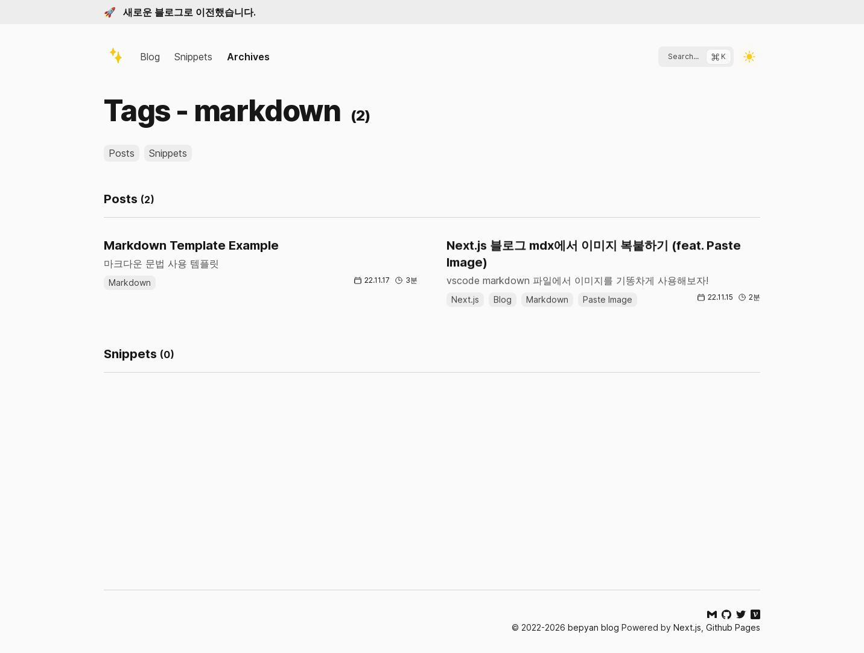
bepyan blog (593, 627)
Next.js (687, 627)
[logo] (116, 55)
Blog (150, 57)
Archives (248, 57)
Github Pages (733, 627)
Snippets (193, 57)
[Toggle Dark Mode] (749, 57)
